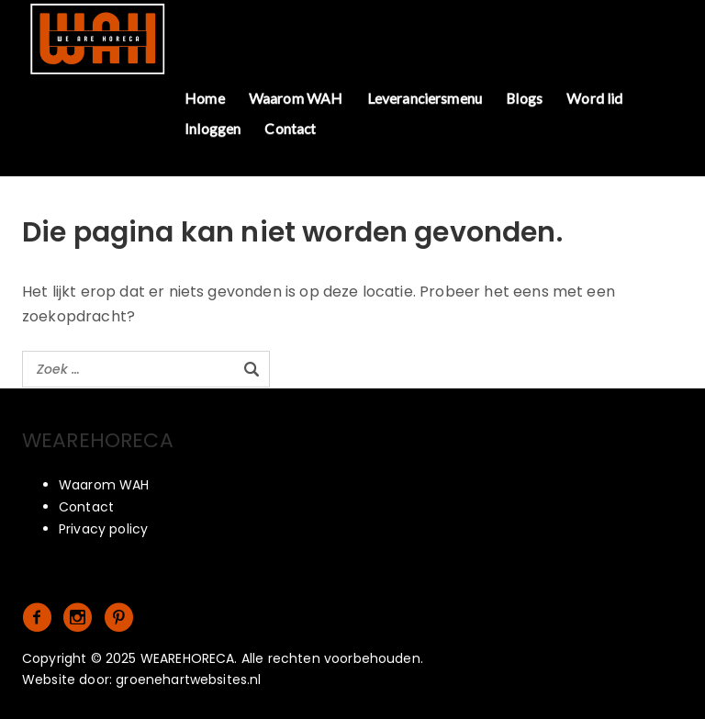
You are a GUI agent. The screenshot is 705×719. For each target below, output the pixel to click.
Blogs (524, 98)
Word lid (594, 98)
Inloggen (213, 128)
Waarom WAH (296, 98)
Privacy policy (103, 529)
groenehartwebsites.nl (188, 679)
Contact (290, 128)
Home (205, 98)
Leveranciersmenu (425, 98)
